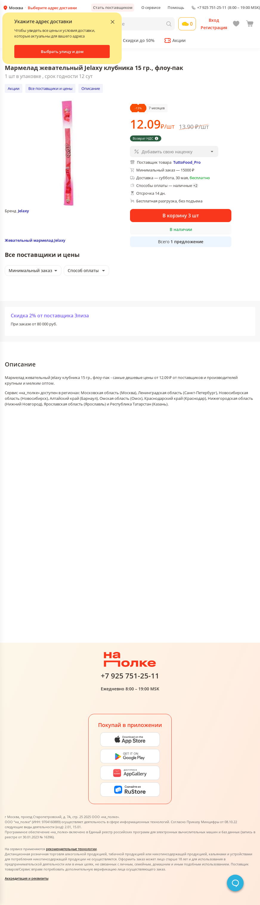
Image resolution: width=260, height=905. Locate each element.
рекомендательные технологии (71, 849)
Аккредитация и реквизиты (26, 878)
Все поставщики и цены (50, 88)
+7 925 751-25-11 (211, 7)
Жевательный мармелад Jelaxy (35, 240)
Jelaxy (23, 210)
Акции (13, 88)
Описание (90, 88)
